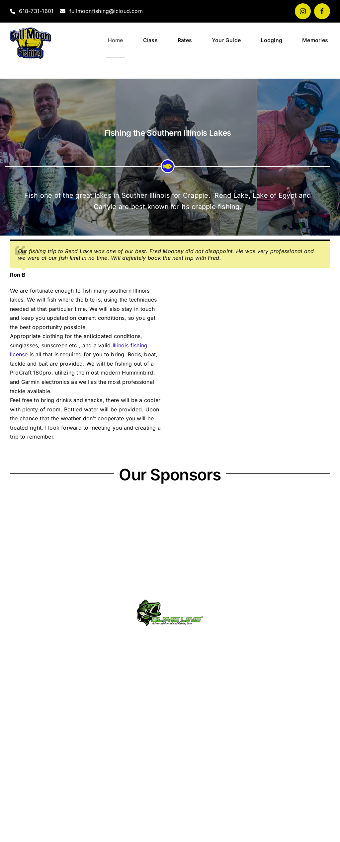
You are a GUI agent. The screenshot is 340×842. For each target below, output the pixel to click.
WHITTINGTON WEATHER (170, 790)
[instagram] (303, 11)
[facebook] (322, 11)
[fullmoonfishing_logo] (30, 30)
